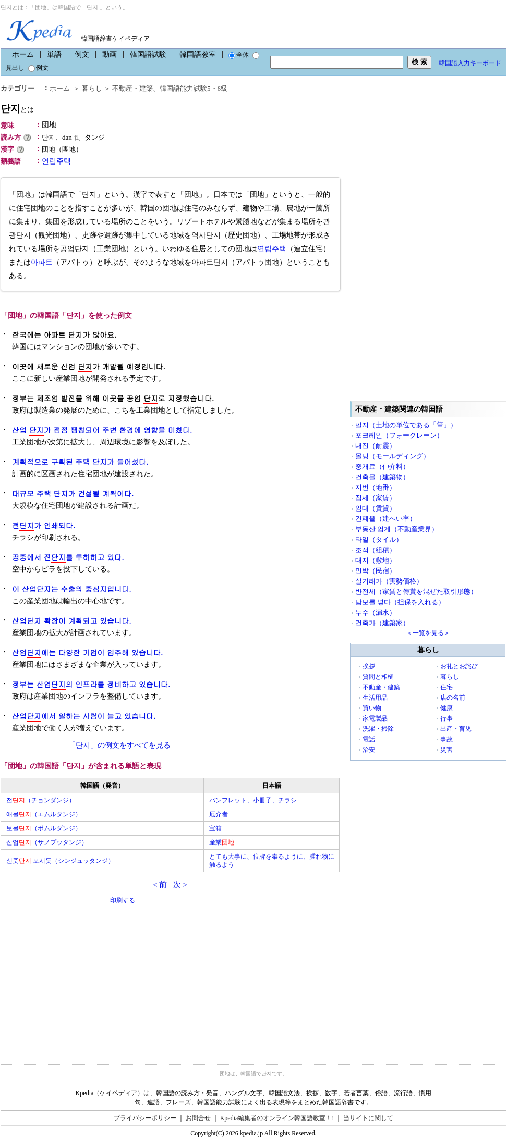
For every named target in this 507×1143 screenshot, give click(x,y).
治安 (369, 749)
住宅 (446, 687)
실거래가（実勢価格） (389, 581)
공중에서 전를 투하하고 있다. (68, 557)
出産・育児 (456, 728)
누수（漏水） (375, 612)
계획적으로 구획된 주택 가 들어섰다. (80, 461)
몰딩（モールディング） (392, 456)
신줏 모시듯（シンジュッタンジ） (60, 860)
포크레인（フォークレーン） (399, 435)
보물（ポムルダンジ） (43, 828)
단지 (17, 108)
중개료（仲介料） (382, 466)
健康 (446, 708)
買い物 (372, 708)
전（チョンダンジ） (40, 800)
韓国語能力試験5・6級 (193, 88)
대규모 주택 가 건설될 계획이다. (73, 493)
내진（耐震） (375, 446)
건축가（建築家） (382, 623)
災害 (446, 749)
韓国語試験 (148, 54)
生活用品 (375, 697)
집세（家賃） (375, 498)
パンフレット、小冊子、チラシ (253, 800)
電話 (369, 739)
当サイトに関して (368, 1118)
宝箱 (215, 828)
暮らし (92, 88)
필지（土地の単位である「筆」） (406, 425)
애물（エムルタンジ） (43, 814)
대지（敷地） (375, 560)
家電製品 (375, 718)
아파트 (42, 262)
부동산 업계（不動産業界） (396, 529)
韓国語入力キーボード (470, 63)
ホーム (23, 54)
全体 (238, 54)
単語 (54, 54)
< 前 (160, 884)
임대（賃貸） (375, 508)
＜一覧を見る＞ (428, 633)
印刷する (122, 900)
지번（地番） (375, 487)
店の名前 (452, 697)
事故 (446, 739)
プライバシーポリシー (145, 1118)
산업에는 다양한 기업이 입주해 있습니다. (87, 652)
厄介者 (218, 814)
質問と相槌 (378, 676)
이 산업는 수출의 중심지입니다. (71, 588)
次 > (180, 884)
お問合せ (198, 1118)
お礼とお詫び (459, 666)
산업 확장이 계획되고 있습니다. (71, 620)
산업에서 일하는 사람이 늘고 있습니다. (83, 716)
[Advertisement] (79, 978)
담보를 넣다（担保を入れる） (400, 602)
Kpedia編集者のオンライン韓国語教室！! (277, 1118)
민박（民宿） (375, 571)
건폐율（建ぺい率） (385, 519)
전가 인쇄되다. (43, 525)
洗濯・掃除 (378, 728)
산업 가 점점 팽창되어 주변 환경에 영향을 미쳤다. (102, 430)
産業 (221, 842)
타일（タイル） (379, 539)
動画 (109, 54)
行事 (446, 718)
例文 (82, 54)
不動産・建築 (132, 88)
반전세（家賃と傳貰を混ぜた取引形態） (416, 591)
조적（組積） (375, 550)
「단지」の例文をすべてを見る (119, 745)
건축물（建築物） (382, 477)
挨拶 (369, 666)
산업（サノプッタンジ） (47, 842)
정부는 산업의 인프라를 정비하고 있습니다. (91, 684)
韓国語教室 (197, 54)
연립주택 (56, 161)
